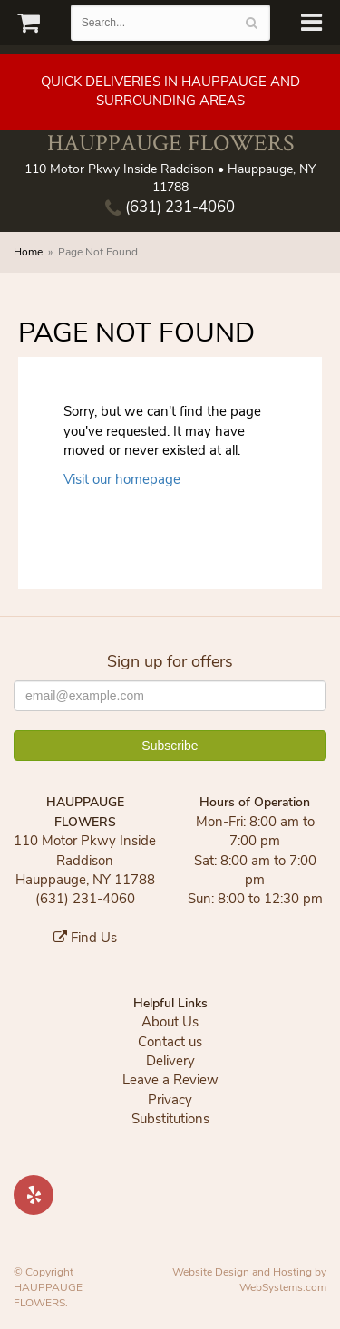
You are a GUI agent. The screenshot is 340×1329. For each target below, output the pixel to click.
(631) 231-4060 (170, 207)
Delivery (170, 1061)
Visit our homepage (121, 479)
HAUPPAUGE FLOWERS (170, 143)
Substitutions (170, 1119)
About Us (170, 1022)
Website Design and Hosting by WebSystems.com (249, 1280)
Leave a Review (170, 1080)
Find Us (85, 938)
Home (28, 252)
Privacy (170, 1100)
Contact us (170, 1042)
